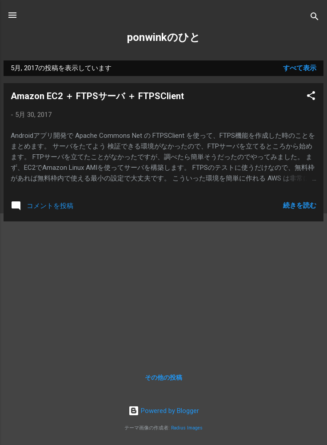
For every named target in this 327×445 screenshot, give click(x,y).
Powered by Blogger (163, 411)
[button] (311, 97)
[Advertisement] (163, 291)
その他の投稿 (163, 377)
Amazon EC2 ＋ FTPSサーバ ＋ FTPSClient (97, 96)
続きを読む (299, 205)
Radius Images (187, 428)
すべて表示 (299, 68)
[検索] (314, 18)
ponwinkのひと (163, 37)
